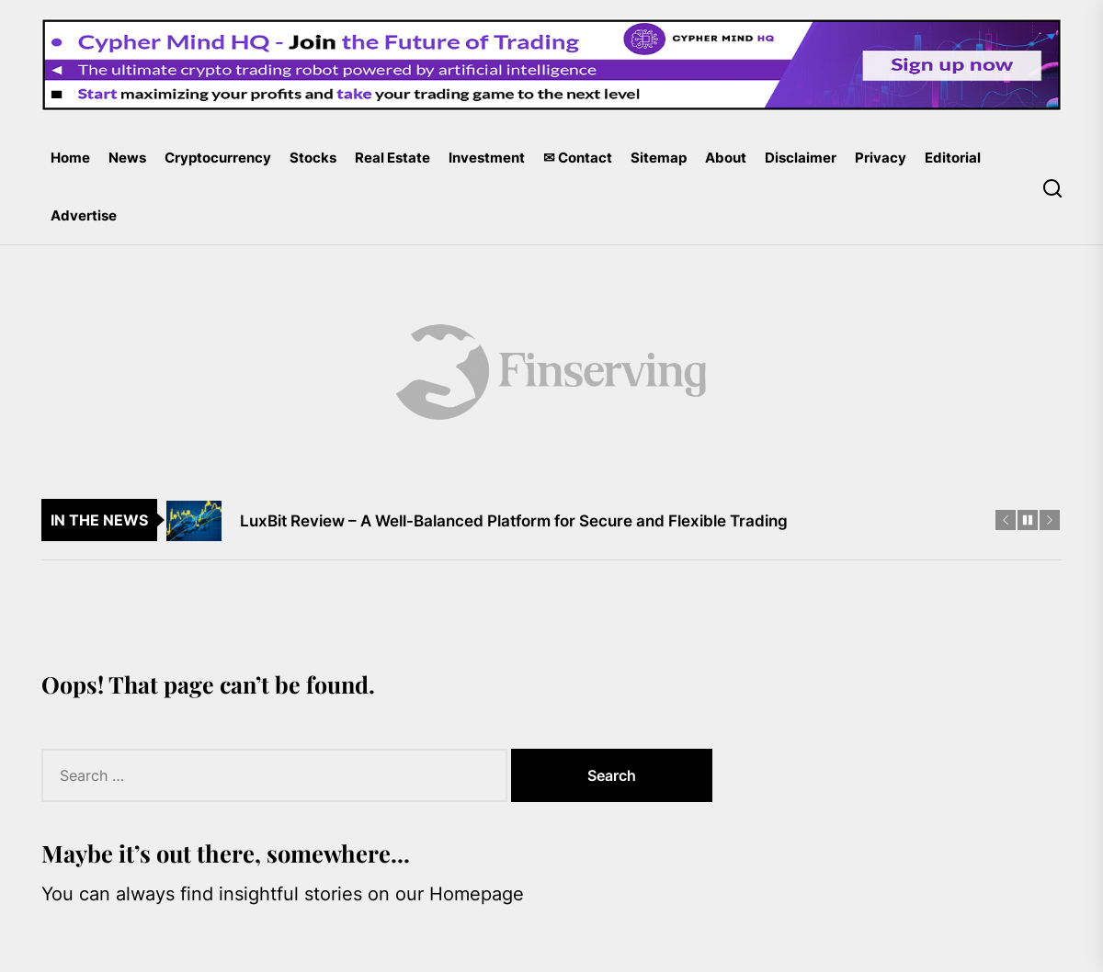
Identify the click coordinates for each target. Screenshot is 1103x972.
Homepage (476, 894)
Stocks (313, 157)
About (725, 157)
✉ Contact (577, 157)
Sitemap (659, 157)
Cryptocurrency (218, 157)
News (127, 157)
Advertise (84, 215)
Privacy (880, 157)
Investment (487, 157)
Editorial (953, 157)
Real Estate (392, 157)
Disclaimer (800, 157)
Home (70, 157)
